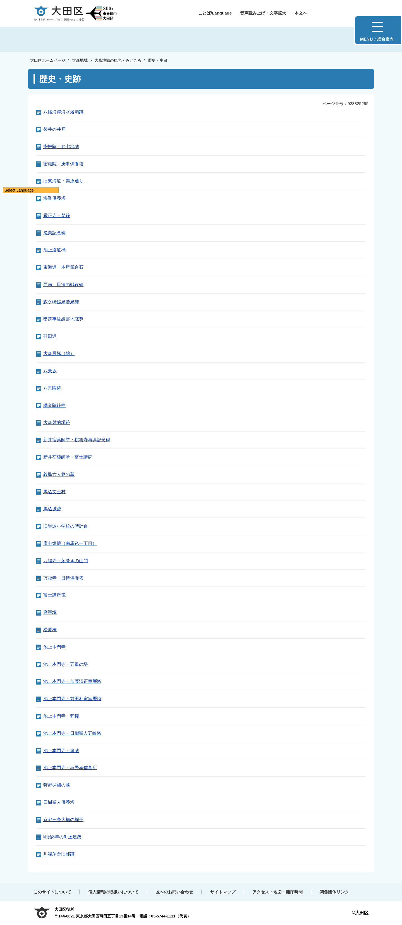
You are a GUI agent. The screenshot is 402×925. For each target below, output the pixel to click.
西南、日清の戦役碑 (63, 284)
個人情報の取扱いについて (113, 892)
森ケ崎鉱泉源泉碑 (61, 301)
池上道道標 (54, 249)
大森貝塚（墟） (59, 353)
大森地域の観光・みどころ (117, 60)
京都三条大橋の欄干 (63, 819)
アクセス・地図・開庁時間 (277, 892)
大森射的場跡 (56, 422)
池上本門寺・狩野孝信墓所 (70, 767)
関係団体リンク (334, 892)
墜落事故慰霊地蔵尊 (63, 319)
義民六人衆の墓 (59, 474)
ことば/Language (215, 13)
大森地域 (80, 60)
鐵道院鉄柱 (54, 405)
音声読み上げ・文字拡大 (263, 13)
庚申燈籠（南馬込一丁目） (70, 543)
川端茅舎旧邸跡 (59, 854)
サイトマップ (222, 892)
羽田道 (50, 336)
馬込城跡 (52, 508)
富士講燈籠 (54, 595)
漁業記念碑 (54, 232)
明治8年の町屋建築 (62, 837)
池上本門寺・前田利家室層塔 (72, 698)
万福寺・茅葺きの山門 (65, 560)
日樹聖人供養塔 (59, 802)
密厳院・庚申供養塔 (63, 163)
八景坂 (50, 370)
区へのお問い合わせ (174, 892)
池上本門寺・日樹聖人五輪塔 (72, 733)
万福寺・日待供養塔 (63, 578)
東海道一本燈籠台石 (63, 267)
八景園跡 (52, 388)
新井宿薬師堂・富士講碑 (67, 457)
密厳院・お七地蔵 (61, 146)
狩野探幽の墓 (56, 785)
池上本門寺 (54, 647)
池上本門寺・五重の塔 (65, 664)
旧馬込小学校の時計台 (65, 526)
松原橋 (50, 629)
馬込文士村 (54, 491)
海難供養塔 (54, 198)
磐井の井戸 (54, 129)
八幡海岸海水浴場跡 (63, 111)
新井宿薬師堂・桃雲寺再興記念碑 (76, 439)
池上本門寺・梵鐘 (61, 716)
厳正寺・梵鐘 (56, 215)
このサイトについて (52, 892)
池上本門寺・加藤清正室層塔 (72, 681)
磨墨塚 (50, 612)
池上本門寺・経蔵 (61, 750)
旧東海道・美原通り (63, 180)
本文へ (301, 13)
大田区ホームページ (47, 60)
